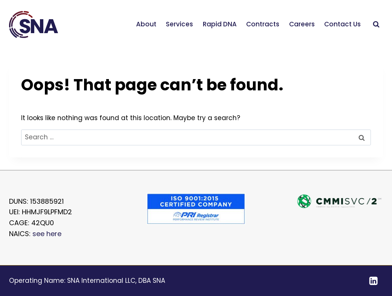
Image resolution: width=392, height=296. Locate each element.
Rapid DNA (220, 24)
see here (46, 233)
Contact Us (342, 24)
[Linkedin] (373, 280)
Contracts (262, 24)
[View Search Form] (376, 24)
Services (179, 24)
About (146, 24)
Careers (302, 24)
